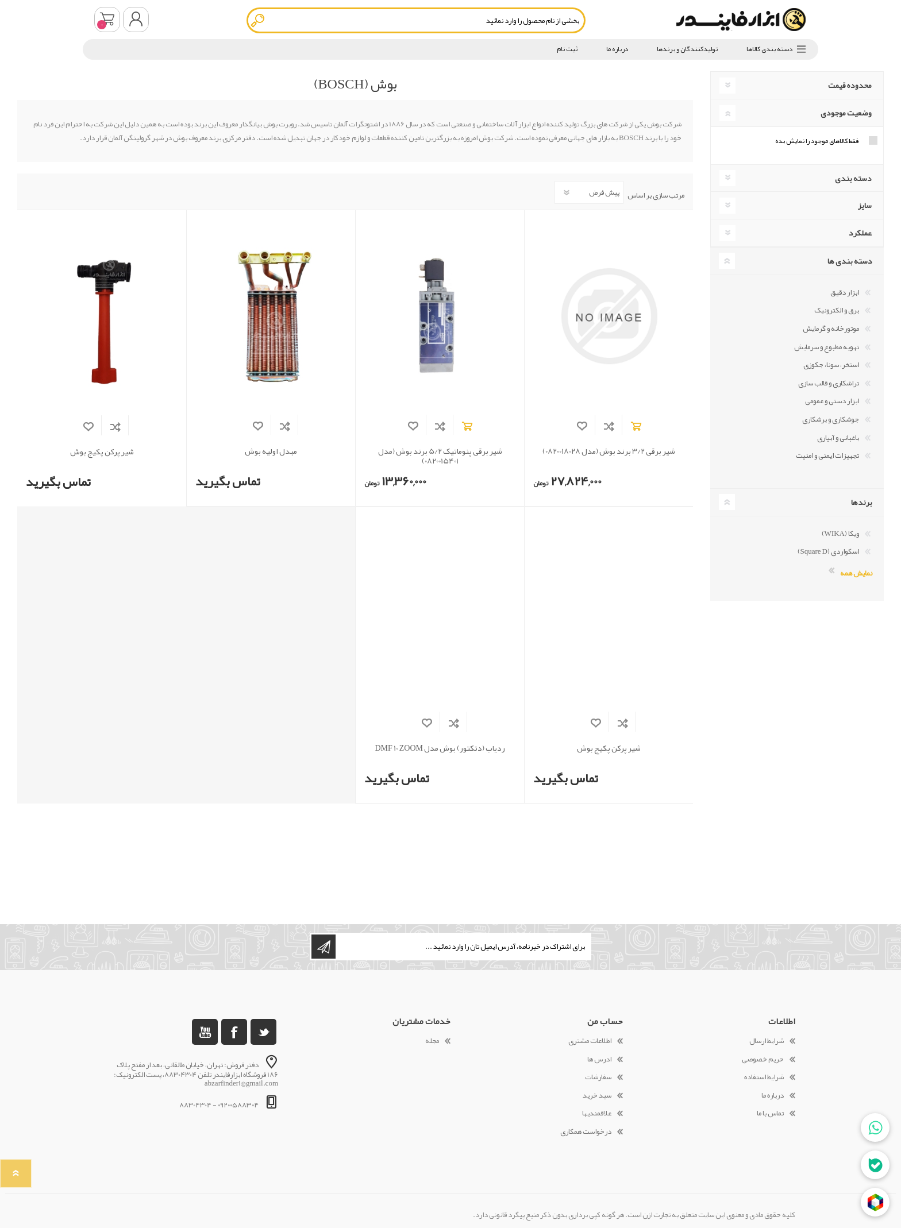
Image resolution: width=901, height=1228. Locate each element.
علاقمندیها (596, 1113)
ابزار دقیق (844, 292)
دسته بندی (853, 178)
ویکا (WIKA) (840, 533)
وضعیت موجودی (846, 113)
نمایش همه (856, 572)
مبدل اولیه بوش (271, 451)
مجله (432, 1040)
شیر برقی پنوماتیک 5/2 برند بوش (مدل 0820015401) (440, 456)
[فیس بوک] (234, 1032)
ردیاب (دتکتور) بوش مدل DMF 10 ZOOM (440, 748)
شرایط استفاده (764, 1076)
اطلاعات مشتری (589, 1040)
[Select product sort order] (589, 192)
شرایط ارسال (766, 1040)
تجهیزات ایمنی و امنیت (827, 455)
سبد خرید (107, 19)
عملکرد (860, 233)
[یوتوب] (205, 1032)
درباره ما (772, 1095)
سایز (865, 205)
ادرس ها (599, 1059)
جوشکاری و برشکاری (830, 419)
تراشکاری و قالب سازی (828, 383)
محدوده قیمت (850, 85)
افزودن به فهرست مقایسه (608, 426)
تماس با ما (770, 1113)
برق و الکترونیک (836, 310)
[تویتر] (263, 1032)
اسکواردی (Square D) (829, 551)
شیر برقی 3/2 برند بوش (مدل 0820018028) (608, 451)
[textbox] (416, 20)
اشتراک (323, 946)
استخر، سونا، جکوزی (831, 364)
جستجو (258, 20)
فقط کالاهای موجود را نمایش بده (817, 141)
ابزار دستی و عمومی (832, 400)
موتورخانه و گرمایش (831, 328)
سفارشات (598, 1076)
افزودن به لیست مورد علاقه (581, 426)
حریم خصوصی (763, 1059)
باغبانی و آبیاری (838, 437)
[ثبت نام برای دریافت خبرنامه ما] (463, 946)
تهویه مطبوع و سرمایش (826, 346)
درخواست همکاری (585, 1131)
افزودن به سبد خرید (635, 426)
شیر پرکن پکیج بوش (102, 452)
